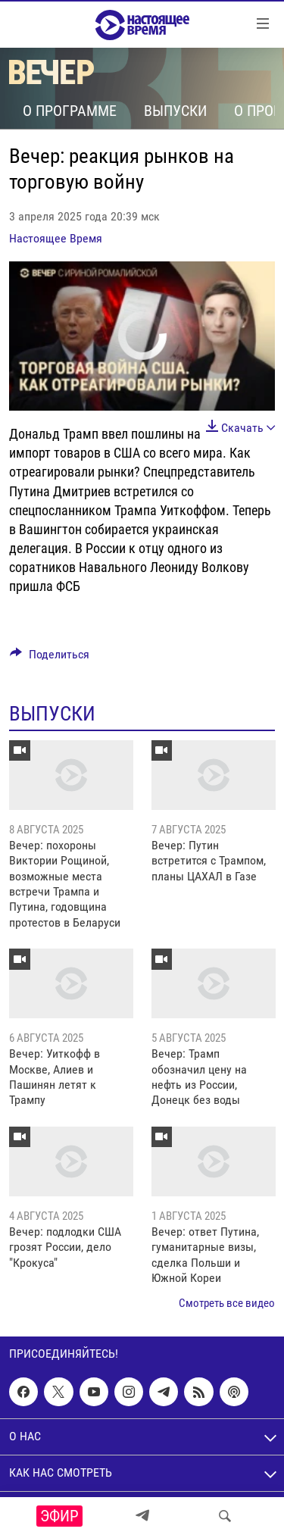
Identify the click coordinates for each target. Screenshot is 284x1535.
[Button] (49, 658)
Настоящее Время (55, 238)
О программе (70, 111)
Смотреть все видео (227, 1303)
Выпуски (175, 111)
